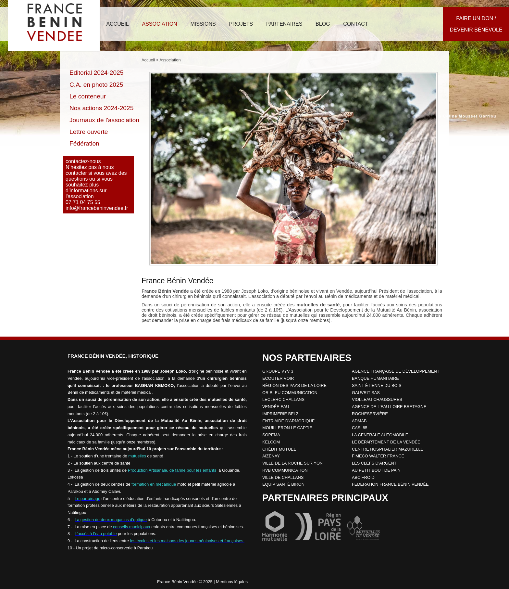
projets (241, 24)
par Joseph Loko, (251, 291)
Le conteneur (87, 96)
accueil (117, 24)
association (159, 24)
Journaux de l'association (104, 120)
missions (203, 24)
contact (355, 24)
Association (169, 60)
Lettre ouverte (88, 131)
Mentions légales (232, 581)
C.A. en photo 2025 (96, 84)
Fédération (84, 143)
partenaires (284, 24)
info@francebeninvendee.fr (97, 208)
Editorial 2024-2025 (96, 72)
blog (323, 24)
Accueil (148, 60)
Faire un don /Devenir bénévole (476, 24)
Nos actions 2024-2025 (101, 108)
